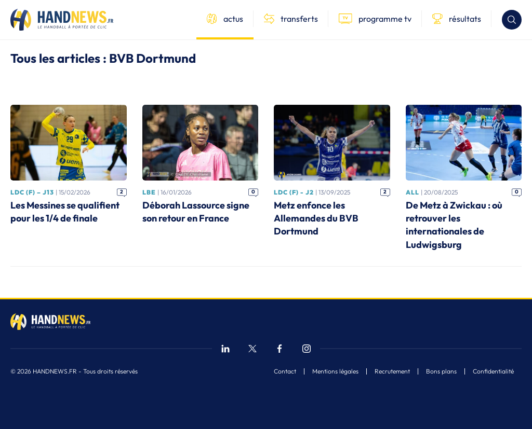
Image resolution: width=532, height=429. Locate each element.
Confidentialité (493, 371)
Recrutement (392, 371)
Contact (285, 371)
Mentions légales (335, 371)
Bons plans (441, 371)
